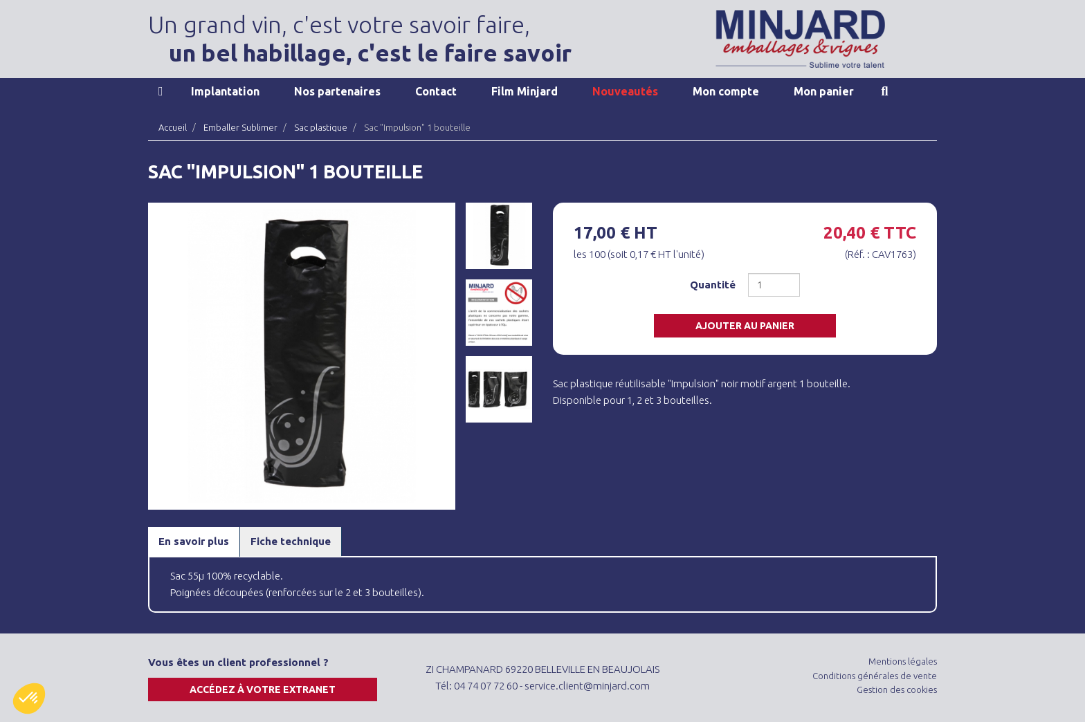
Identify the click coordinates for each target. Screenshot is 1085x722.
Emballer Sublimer (240, 127)
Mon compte (726, 91)
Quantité (713, 284)
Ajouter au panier (744, 325)
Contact (436, 91)
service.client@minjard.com (587, 686)
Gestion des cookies (897, 689)
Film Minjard (524, 91)
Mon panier (824, 91)
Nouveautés (625, 91)
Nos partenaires (337, 91)
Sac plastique (320, 127)
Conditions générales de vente (874, 676)
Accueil (161, 91)
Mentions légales (902, 661)
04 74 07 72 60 (486, 686)
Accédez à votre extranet (263, 689)
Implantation (225, 91)
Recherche (885, 91)
